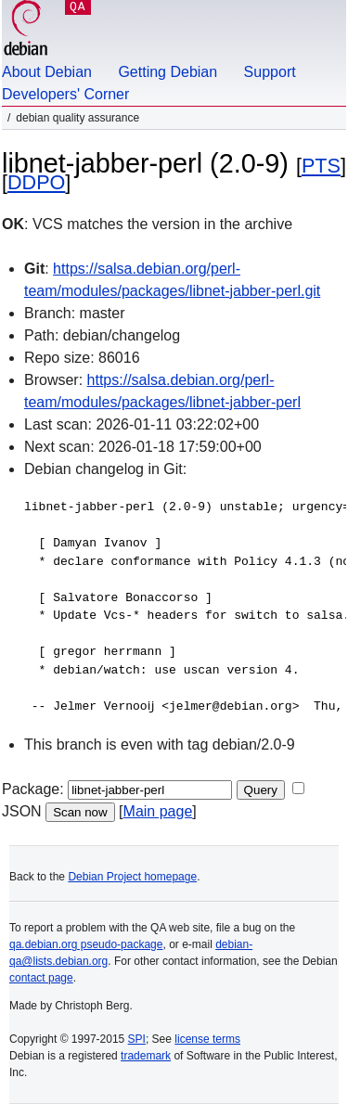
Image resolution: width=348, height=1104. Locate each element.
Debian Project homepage (132, 876)
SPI (137, 1039)
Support (270, 72)
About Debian (47, 72)
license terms (207, 1039)
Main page (158, 811)
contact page (41, 977)
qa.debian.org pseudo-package (85, 944)
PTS (321, 165)
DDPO (36, 182)
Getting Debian (167, 72)
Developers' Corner (65, 94)
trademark (146, 1055)
